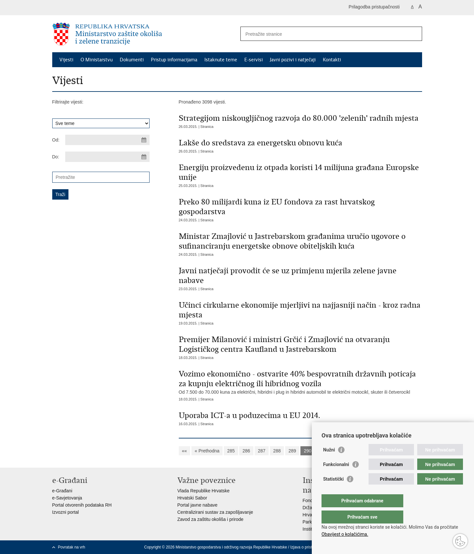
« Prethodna (207, 450)
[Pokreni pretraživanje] (414, 34)
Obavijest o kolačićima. (345, 534)
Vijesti (66, 60)
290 (307, 450)
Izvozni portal (65, 512)
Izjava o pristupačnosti (309, 547)
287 (261, 450)
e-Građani (62, 490)
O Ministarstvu (96, 60)
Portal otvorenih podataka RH (82, 505)
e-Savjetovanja (67, 497)
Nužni (329, 462)
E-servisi (253, 60)
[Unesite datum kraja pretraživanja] (107, 157)
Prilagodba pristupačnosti (374, 6)
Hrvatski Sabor (192, 497)
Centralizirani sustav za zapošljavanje (215, 512)
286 (246, 450)
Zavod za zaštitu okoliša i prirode (210, 519)
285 (231, 450)
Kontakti (332, 60)
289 (292, 450)
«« (184, 450)
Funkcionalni (336, 477)
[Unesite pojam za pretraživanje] (324, 34)
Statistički (333, 492)
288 (277, 450)
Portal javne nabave (197, 505)
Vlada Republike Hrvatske (203, 490)
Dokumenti (132, 60)
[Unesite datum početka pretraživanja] (107, 140)
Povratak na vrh (71, 547)
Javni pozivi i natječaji (293, 60)
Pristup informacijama (174, 60)
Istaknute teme (220, 60)
